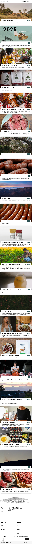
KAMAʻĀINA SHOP (15, 507)
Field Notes (3, 529)
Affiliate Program (19, 530)
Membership (3, 508)
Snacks (2, 511)
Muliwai (18, 526)
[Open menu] (30, 1)
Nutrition (2, 532)
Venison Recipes (3, 530)
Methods (2, 526)
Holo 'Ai (18, 525)
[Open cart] (3, 541)
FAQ (17, 532)
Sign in (28, 1)
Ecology (2, 525)
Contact (18, 533)
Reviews (18, 529)
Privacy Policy (8, 542)
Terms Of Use (3, 542)
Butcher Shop (3, 510)
